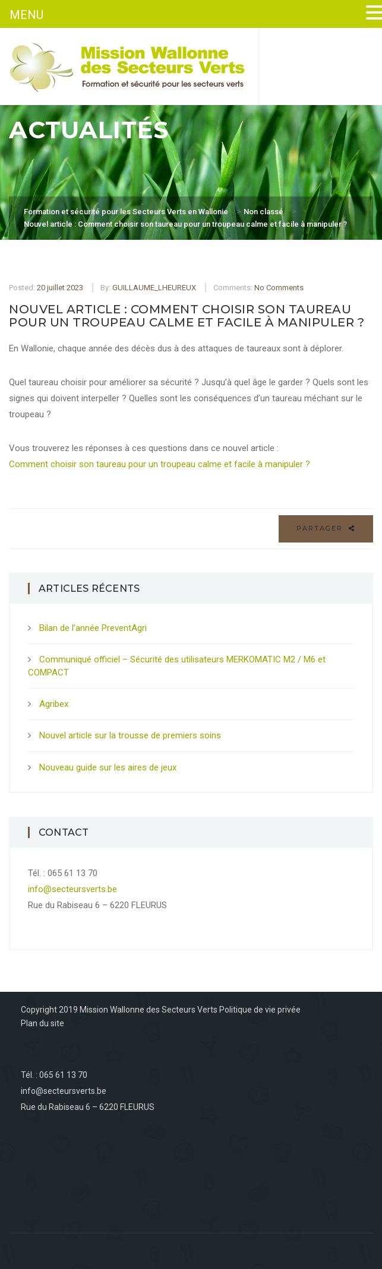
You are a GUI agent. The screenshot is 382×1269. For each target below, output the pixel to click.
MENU (26, 15)
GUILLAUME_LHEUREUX (154, 287)
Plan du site (42, 1023)
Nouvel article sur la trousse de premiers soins (130, 735)
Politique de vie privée (260, 1009)
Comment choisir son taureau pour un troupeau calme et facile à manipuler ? (159, 464)
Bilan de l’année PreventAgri (93, 628)
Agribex (53, 704)
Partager (325, 528)
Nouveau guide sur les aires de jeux (107, 767)
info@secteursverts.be (72, 889)
